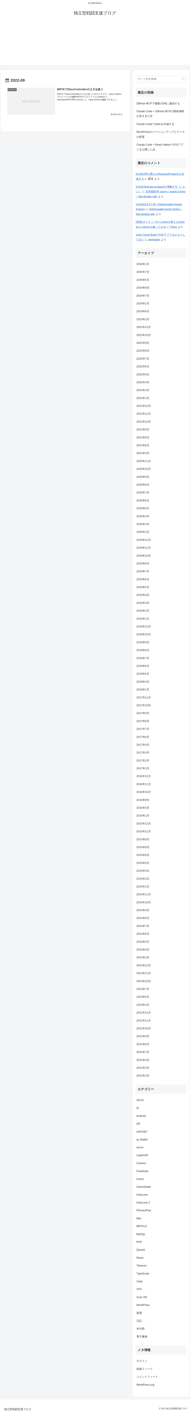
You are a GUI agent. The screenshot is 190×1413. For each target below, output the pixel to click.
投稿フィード (144, 1368)
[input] (161, 79)
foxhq (173, 226)
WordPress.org (145, 1384)
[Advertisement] (95, 44)
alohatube (154, 239)
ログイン (141, 1360)
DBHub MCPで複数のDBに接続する (158, 103)
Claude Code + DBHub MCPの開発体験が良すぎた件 (160, 114)
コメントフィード (147, 1376)
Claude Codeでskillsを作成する (155, 124)
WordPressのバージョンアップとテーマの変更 (160, 134)
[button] (183, 79)
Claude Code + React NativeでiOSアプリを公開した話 (159, 147)
